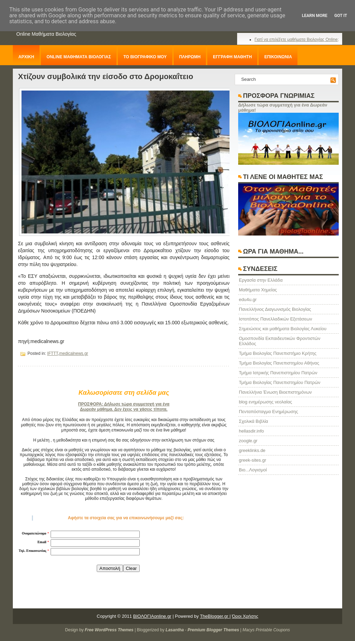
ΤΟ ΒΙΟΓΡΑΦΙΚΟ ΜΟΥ (145, 56)
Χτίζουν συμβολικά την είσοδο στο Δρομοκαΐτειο (105, 76)
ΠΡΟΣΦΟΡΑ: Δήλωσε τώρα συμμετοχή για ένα (123, 404)
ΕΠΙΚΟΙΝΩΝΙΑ (278, 56)
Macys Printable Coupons (266, 629)
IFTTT (52, 353)
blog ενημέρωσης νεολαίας (265, 401)
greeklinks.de (252, 450)
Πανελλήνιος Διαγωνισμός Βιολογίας (275, 309)
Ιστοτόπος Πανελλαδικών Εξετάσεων (275, 319)
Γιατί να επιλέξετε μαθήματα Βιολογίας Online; (296, 39)
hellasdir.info (251, 431)
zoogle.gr (248, 440)
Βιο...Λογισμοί (253, 469)
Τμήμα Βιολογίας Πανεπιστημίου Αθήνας (279, 363)
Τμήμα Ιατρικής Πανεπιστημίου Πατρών (278, 372)
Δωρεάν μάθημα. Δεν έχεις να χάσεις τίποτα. (123, 409)
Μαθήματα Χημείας (258, 289)
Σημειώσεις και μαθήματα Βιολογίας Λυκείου (283, 328)
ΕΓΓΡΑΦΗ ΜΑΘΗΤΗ (232, 56)
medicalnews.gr (73, 353)
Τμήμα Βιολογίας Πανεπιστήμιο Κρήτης (278, 353)
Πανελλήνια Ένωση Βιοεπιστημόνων (275, 392)
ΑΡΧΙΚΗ (26, 56)
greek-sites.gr (252, 460)
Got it (340, 15)
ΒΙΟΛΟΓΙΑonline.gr (152, 616)
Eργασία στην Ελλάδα (261, 280)
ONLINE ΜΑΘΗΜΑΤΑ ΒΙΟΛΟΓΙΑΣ (78, 56)
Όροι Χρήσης (245, 616)
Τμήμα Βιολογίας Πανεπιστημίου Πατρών (279, 382)
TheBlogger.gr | (215, 616)
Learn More (315, 15)
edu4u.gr (248, 299)
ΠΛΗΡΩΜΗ (190, 56)
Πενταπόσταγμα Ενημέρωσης (268, 411)
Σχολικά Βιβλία (253, 421)
